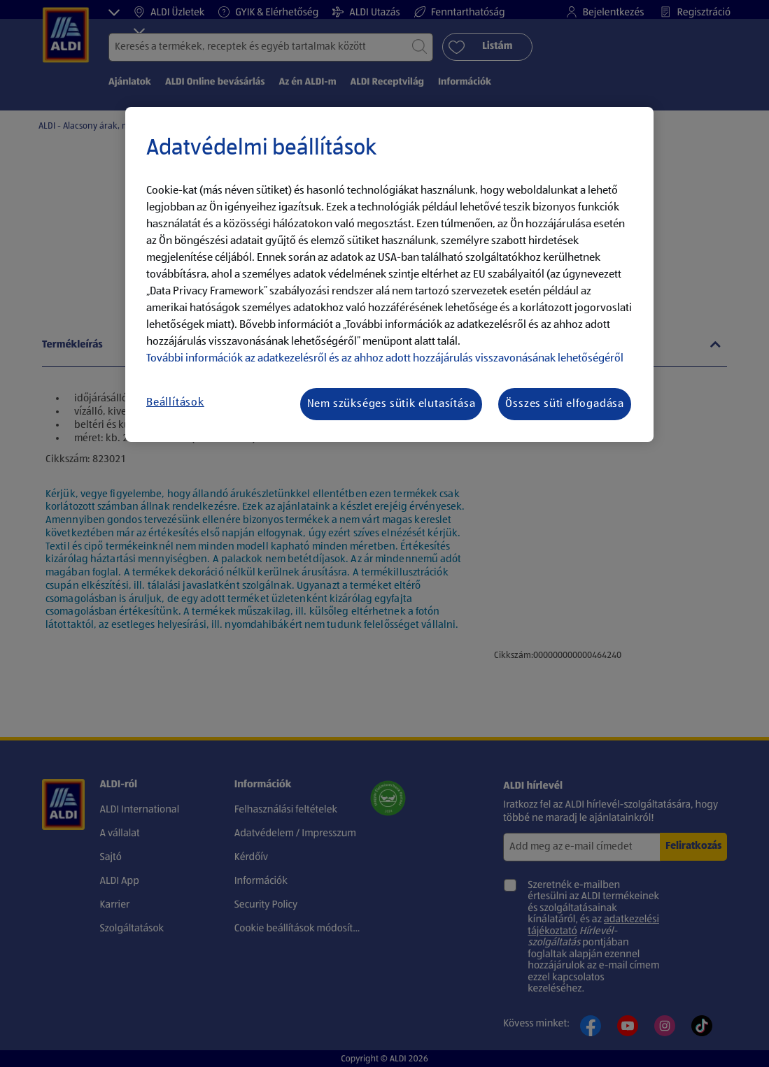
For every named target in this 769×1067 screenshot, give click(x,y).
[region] (389, 275)
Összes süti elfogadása (564, 404)
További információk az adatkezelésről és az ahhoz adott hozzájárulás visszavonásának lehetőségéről (384, 358)
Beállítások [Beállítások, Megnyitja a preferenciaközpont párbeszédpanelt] (175, 402)
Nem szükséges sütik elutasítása (391, 404)
